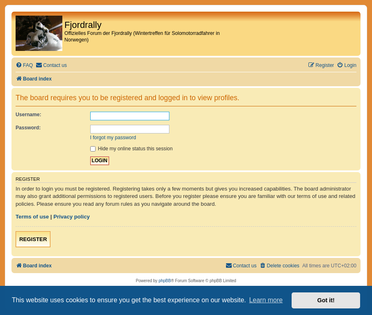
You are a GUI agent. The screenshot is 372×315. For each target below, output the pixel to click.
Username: (28, 114)
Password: (28, 128)
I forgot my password (113, 137)
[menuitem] (24, 65)
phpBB (165, 280)
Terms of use (32, 217)
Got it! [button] (326, 300)
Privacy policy (71, 217)
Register (33, 239)
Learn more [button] (266, 300)
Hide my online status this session (131, 149)
